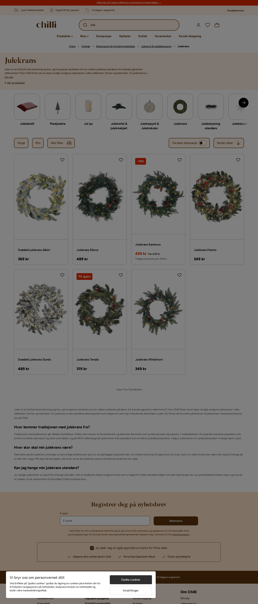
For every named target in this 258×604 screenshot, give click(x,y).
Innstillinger (131, 590)
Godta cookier (131, 579)
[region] (81, 584)
